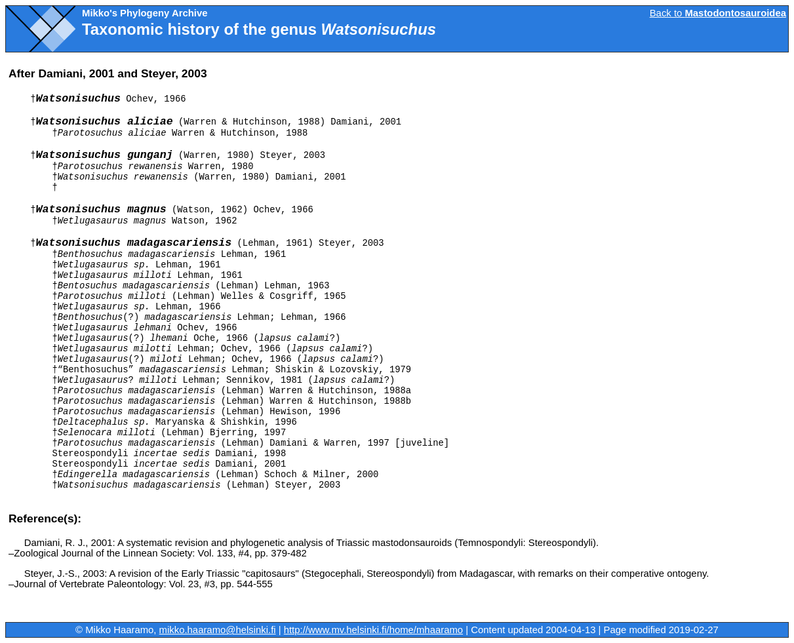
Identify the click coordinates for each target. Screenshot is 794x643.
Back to (718, 13)
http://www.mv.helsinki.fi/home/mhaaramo (373, 630)
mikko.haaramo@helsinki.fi (217, 630)
